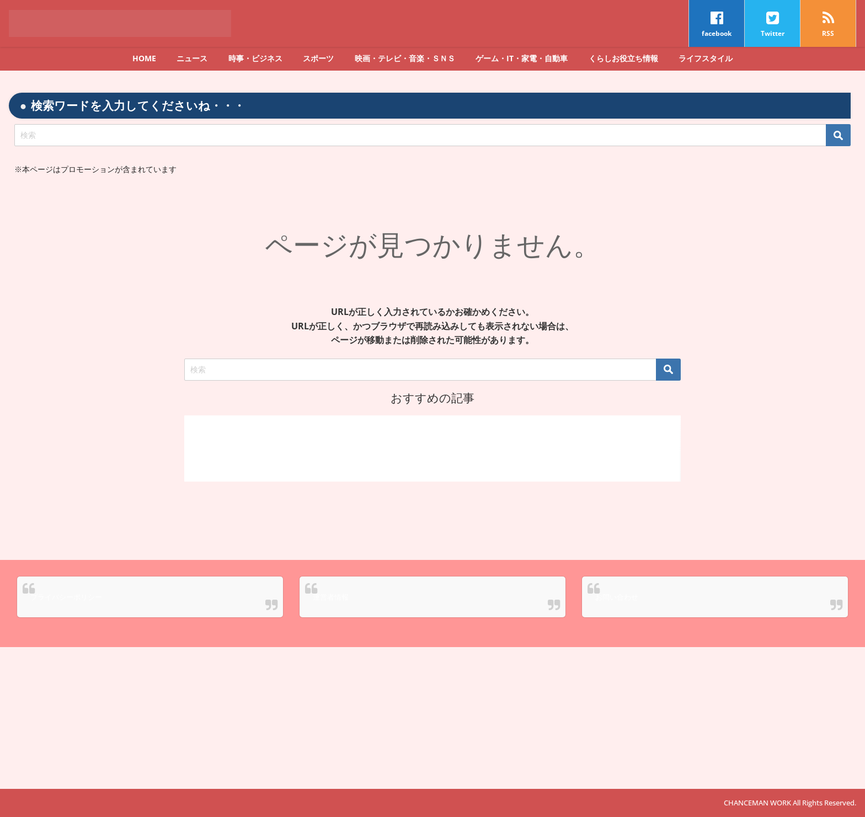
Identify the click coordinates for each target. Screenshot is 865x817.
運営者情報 (331, 597)
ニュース (192, 58)
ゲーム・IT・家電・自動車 (522, 58)
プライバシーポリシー (66, 597)
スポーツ (318, 58)
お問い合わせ (616, 597)
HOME (144, 58)
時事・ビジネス (255, 58)
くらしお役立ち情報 (623, 58)
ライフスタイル (706, 58)
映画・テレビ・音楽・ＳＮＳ (405, 58)
